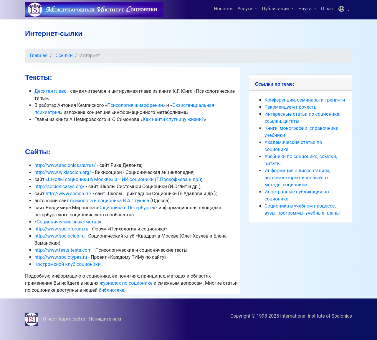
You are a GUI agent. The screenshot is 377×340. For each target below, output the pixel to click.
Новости (223, 8)
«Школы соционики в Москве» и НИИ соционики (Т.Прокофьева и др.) (123, 179)
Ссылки (63, 55)
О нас (327, 8)
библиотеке (111, 290)
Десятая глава (50, 91)
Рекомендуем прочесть (290, 107)
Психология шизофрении (135, 105)
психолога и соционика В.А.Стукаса (110, 200)
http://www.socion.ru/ (69, 193)
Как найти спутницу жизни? (173, 119)
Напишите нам (105, 319)
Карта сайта (72, 319)
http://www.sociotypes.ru (60, 257)
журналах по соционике (126, 283)
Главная (39, 55)
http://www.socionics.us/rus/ (65, 165)
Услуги (245, 8)
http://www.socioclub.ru (59, 236)
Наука (305, 8)
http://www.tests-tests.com (63, 250)
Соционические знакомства (68, 222)
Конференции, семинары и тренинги (304, 100)
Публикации (276, 8)
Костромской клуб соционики (67, 264)
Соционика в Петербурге (125, 207)
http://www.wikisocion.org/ (62, 172)
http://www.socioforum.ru (61, 229)
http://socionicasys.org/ (59, 186)
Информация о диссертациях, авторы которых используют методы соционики (297, 178)
